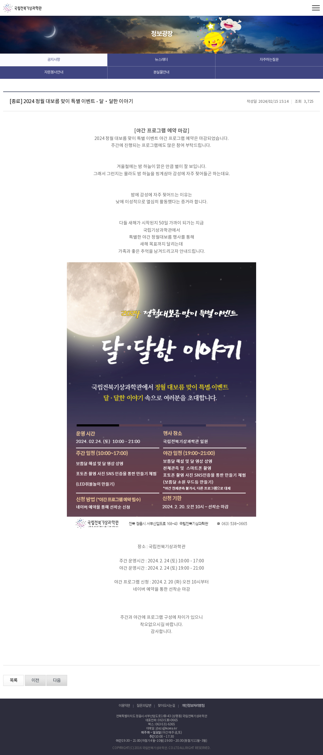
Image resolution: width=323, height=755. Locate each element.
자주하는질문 (269, 60)
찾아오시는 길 (166, 706)
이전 (35, 680)
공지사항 (53, 60)
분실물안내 (161, 72)
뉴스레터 (161, 60)
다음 (57, 680)
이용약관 (124, 706)
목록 (13, 680)
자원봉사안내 (53, 72)
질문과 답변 (144, 706)
